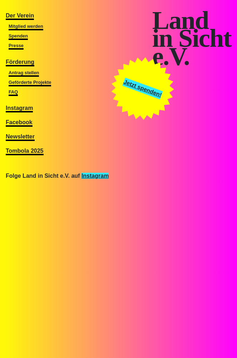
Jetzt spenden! (143, 88)
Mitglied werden (26, 26)
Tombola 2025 (25, 151)
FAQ (13, 92)
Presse (16, 45)
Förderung (20, 62)
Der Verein (20, 15)
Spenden (18, 36)
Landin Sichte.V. (191, 38)
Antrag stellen (24, 72)
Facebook (19, 122)
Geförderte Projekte (30, 82)
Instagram (19, 108)
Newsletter (20, 136)
